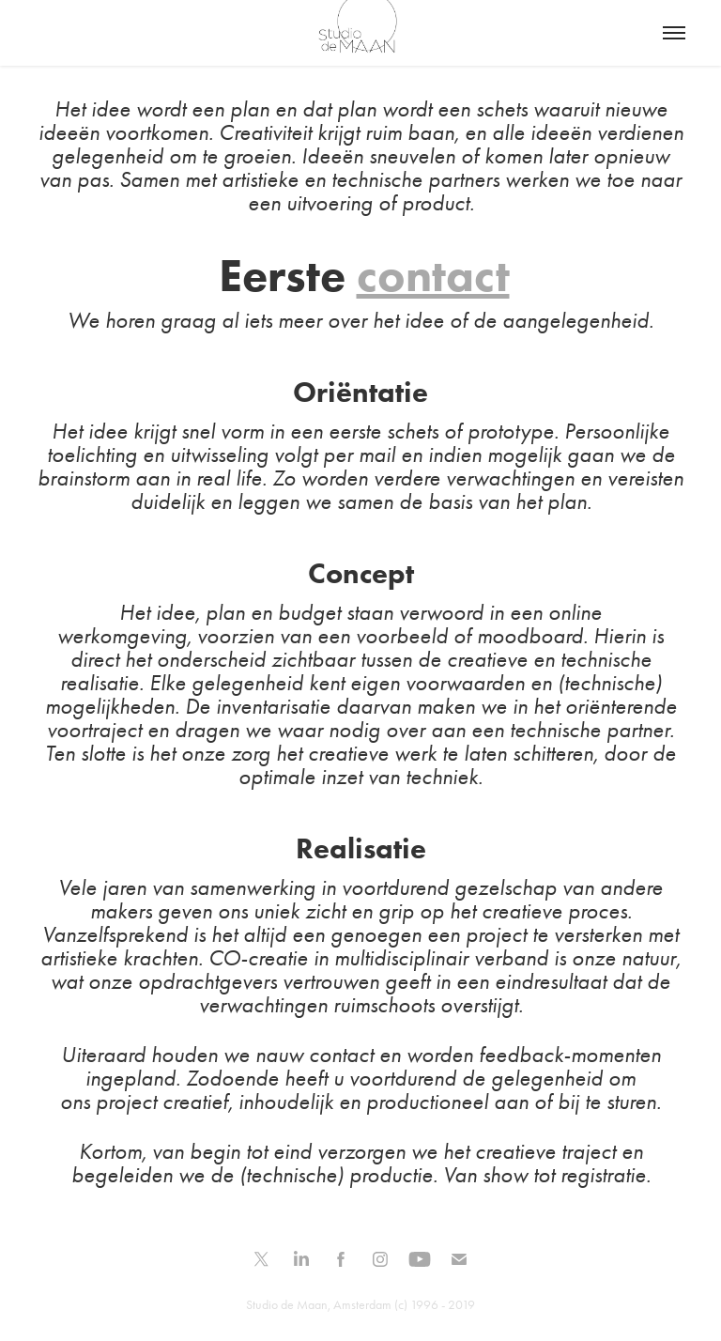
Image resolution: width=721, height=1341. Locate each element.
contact (433, 274)
